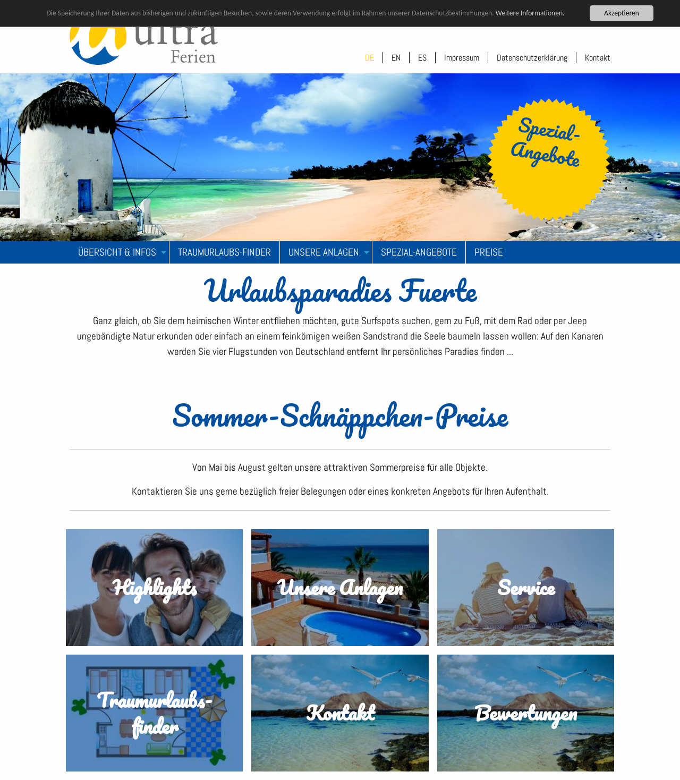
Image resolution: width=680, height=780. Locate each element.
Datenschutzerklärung (532, 57)
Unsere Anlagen (323, 252)
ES (422, 57)
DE (369, 57)
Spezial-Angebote (419, 252)
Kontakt (597, 57)
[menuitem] (119, 252)
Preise (488, 252)
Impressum (461, 57)
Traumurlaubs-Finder (224, 252)
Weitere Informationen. (530, 13)
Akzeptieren (621, 13)
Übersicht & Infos (117, 252)
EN (396, 57)
